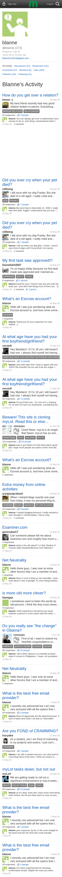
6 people (24, 509)
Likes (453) (39, 70)
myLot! (6, 773)
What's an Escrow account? (26, 298)
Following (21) (25, 74)
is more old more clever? (24, 593)
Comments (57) (9, 70)
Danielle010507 (11, 265)
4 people (24, 712)
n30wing (7, 189)
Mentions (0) (25, 70)
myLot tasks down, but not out (28, 769)
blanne (6, 303)
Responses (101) (40, 66)
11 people (25, 361)
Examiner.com (14, 527)
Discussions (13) (22, 66)
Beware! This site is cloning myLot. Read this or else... (26, 419)
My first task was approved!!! (27, 260)
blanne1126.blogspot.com (15, 58)
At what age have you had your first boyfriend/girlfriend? (29, 338)
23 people (25, 789)
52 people (26, 441)
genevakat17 (10, 532)
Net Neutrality (14, 560)
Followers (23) (9, 74)
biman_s (7, 99)
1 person (23, 280)
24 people (25, 650)
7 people (24, 204)
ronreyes (19, 426)
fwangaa (7, 597)
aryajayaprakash (12, 493)
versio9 (7, 345)
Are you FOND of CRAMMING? (30, 731)
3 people (24, 115)
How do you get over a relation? (30, 95)
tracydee (7, 735)
